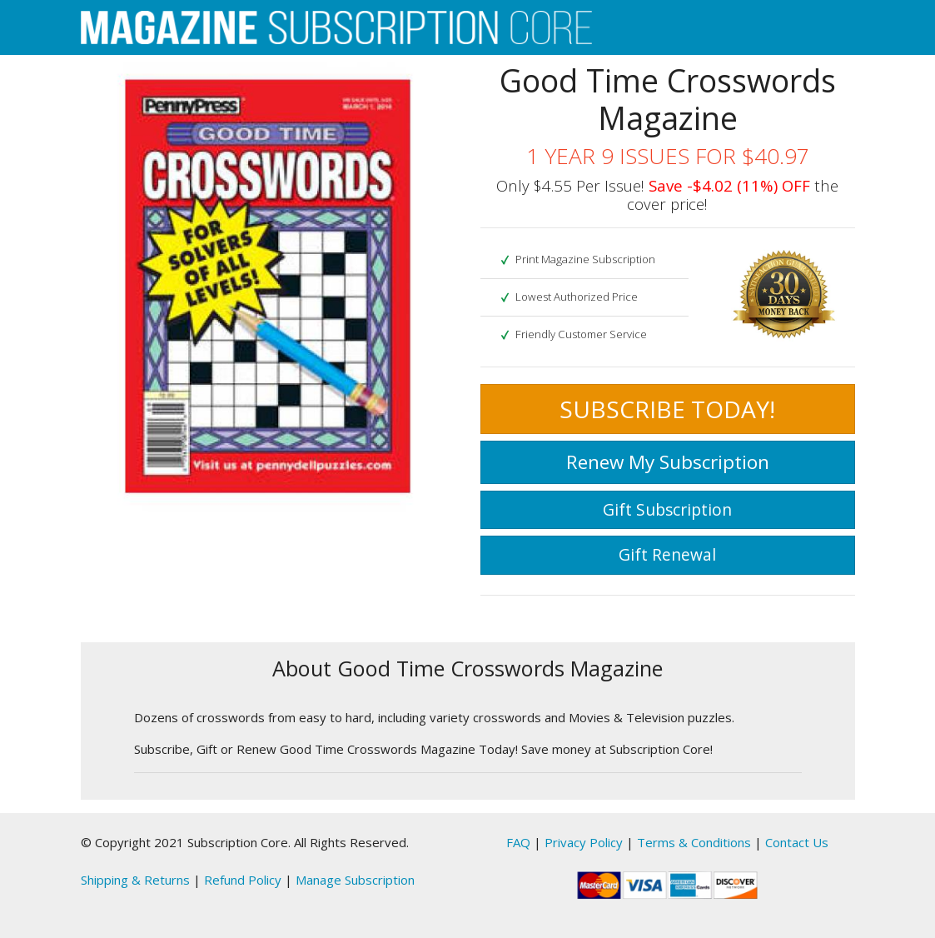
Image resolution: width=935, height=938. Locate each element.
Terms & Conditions (694, 842)
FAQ (518, 842)
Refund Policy (242, 879)
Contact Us (796, 842)
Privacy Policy (584, 842)
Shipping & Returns (135, 879)
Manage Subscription (355, 879)
